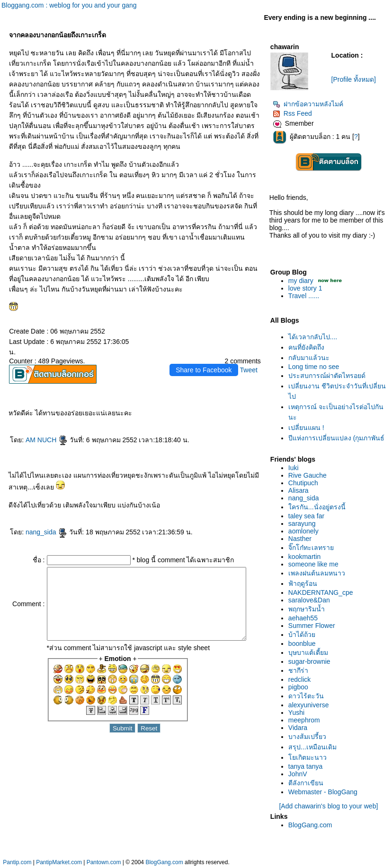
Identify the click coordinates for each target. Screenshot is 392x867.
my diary (302, 280)
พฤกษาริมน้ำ (308, 609)
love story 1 (307, 288)
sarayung (304, 523)
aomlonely (305, 531)
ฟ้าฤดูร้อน (304, 583)
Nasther (301, 538)
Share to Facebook (205, 370)
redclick (301, 679)
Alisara (300, 490)
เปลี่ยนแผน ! (308, 427)
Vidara (299, 727)
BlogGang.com (312, 825)
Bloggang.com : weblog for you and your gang (69, 5)
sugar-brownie (311, 661)
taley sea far (308, 516)
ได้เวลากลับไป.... (314, 337)
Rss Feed (294, 113)
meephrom (306, 720)
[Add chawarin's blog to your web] (330, 806)
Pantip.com (17, 862)
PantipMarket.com (59, 862)
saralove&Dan (311, 600)
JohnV (299, 774)
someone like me (315, 564)
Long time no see (315, 366)
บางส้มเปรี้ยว (309, 736)
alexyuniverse (310, 705)
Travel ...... (305, 296)
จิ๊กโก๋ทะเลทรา (313, 547)
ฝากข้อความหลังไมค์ (310, 104)
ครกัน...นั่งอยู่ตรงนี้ (318, 507)
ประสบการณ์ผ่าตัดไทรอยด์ (328, 375)
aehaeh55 (305, 618)
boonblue (304, 643)
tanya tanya (307, 766)
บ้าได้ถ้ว (303, 634)
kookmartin (306, 556)
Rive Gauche (309, 475)
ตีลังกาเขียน (307, 783)
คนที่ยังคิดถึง (308, 347)
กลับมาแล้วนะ (310, 357)
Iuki (295, 468)
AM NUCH (45, 440)
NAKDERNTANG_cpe (322, 592)
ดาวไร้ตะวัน (308, 696)
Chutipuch (305, 483)
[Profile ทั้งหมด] (355, 79)
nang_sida (45, 532)
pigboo (300, 687)
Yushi (298, 712)
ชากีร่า (300, 670)
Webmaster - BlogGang (324, 792)
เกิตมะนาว (309, 757)
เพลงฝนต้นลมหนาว (318, 573)
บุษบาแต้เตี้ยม (310, 652)
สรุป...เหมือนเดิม (314, 747)
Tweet (250, 370)
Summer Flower (313, 625)
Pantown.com (104, 862)
